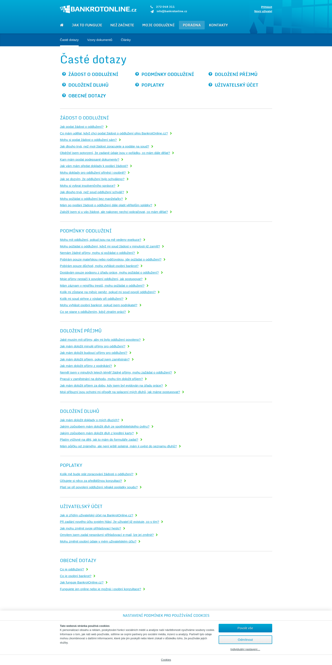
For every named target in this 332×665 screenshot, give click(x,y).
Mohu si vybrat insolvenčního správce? (87, 185)
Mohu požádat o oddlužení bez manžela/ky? (91, 199)
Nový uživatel (263, 11)
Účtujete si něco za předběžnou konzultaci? (91, 481)
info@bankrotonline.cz (172, 11)
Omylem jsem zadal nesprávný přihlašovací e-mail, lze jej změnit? (107, 535)
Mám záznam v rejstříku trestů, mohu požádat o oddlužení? (102, 285)
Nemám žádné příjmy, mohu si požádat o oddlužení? (97, 253)
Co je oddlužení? (72, 569)
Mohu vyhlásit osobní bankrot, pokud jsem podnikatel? (98, 305)
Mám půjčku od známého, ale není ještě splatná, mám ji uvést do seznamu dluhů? (118, 446)
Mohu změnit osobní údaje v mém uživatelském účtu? (98, 541)
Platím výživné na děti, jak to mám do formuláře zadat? (99, 439)
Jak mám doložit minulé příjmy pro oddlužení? (92, 346)
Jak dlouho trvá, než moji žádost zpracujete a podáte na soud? (104, 146)
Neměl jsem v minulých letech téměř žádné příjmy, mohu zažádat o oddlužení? (116, 372)
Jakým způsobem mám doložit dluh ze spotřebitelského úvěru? (105, 426)
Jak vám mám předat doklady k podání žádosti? (94, 166)
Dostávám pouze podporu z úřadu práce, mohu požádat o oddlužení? (109, 272)
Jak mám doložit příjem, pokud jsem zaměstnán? (95, 359)
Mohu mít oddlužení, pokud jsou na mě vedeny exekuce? (100, 239)
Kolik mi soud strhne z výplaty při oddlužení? (91, 298)
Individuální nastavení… (245, 649)
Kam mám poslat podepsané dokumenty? (89, 159)
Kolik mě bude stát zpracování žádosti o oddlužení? (97, 474)
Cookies (166, 659)
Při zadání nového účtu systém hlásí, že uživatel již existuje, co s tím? (109, 521)
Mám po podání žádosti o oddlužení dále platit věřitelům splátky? (106, 205)
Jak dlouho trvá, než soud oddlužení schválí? (92, 192)
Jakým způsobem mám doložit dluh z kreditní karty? (97, 433)
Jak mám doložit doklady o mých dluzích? (89, 420)
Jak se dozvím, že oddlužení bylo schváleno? (92, 179)
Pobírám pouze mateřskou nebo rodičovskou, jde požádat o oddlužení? (111, 259)
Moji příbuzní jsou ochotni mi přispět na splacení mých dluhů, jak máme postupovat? (120, 392)
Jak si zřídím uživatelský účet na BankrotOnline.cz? (96, 515)
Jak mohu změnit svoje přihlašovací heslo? (90, 528)
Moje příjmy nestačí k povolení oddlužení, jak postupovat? (101, 279)
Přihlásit (266, 7)
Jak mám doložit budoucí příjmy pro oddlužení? (93, 352)
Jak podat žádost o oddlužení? (82, 126)
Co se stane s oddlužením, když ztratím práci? (93, 312)
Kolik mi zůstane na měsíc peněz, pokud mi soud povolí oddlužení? (108, 292)
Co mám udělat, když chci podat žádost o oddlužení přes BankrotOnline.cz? (114, 133)
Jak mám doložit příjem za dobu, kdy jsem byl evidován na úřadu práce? (111, 385)
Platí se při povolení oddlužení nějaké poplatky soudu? (99, 487)
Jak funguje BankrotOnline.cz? (82, 582)
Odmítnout (245, 639)
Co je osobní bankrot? (76, 576)
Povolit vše (245, 628)
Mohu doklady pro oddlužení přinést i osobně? (93, 172)
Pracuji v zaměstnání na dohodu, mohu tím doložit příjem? (101, 379)
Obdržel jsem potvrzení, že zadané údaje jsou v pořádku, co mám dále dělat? (115, 153)
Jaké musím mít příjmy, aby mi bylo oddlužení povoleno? (100, 339)
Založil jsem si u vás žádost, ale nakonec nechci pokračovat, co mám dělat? (114, 212)
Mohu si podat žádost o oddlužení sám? (88, 140)
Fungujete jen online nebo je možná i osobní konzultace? (100, 589)
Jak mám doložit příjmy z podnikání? (86, 366)
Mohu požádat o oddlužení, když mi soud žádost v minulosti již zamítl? (110, 246)
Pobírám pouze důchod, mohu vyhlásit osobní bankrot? (99, 266)
